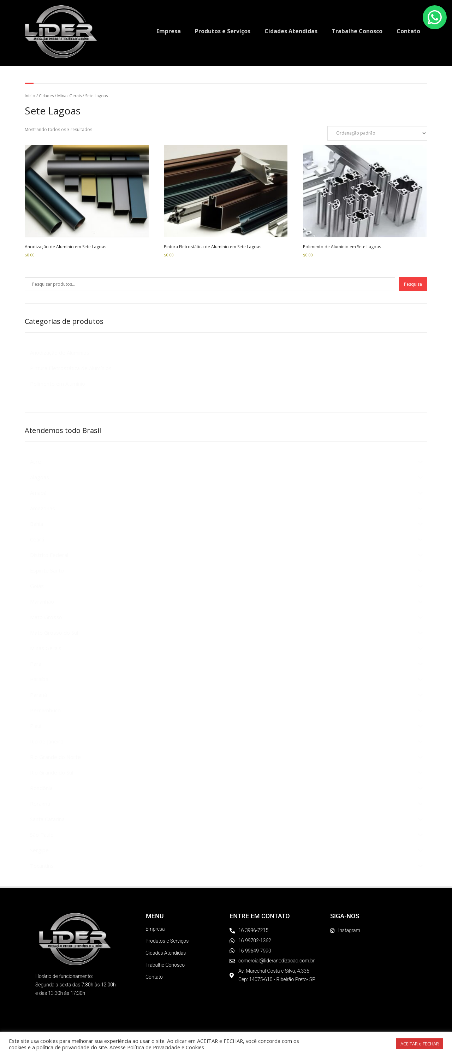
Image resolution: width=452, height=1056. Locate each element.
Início (30, 95)
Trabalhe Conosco (357, 31)
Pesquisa (413, 284)
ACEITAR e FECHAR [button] (419, 1043)
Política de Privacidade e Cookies (165, 1047)
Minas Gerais (69, 95)
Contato (408, 31)
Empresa (168, 31)
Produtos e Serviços (222, 31)
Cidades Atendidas (290, 31)
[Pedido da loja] (377, 133)
